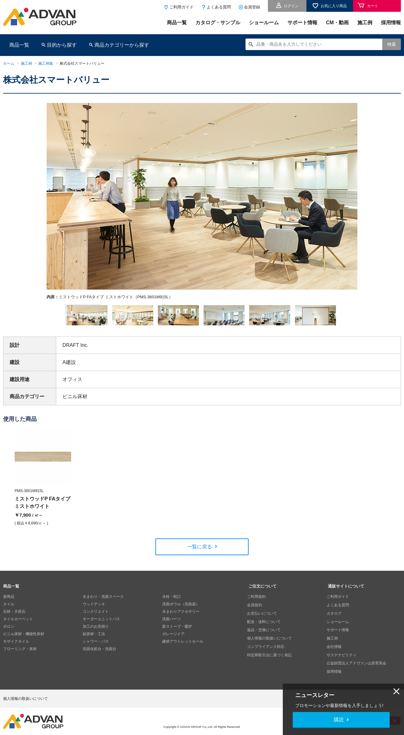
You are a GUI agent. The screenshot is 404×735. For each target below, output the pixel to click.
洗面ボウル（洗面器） (181, 609)
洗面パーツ (171, 624)
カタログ (335, 616)
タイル (8, 609)
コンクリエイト (96, 616)
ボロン (8, 631)
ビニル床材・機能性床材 (23, 639)
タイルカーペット (18, 624)
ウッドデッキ (94, 609)
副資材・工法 (94, 639)
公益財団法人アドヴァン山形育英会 (358, 661)
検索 (391, 44)
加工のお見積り (96, 631)
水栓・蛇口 (171, 601)
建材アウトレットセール (182, 646)
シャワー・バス (96, 646)
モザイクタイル (16, 646)
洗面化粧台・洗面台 (99, 654)
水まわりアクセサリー (181, 616)
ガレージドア (173, 639)
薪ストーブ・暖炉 (177, 631)
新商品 (8, 601)
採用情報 (391, 22)
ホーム (8, 63)
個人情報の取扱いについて (270, 639)
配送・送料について (265, 624)
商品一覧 (177, 22)
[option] (202, 201)
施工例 (364, 22)
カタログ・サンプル (217, 22)
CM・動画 (337, 22)
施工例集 (45, 63)
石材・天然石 (14, 616)
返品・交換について (265, 631)
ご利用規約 (257, 601)
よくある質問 (219, 7)
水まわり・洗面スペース (103, 601)
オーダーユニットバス (101, 624)
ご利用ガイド (181, 7)
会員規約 (255, 609)
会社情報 (335, 646)
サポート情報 (302, 22)
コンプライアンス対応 (267, 646)
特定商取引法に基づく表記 (270, 654)
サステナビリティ (343, 654)
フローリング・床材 (20, 654)
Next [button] (49, 300)
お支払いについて (263, 616)
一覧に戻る (199, 551)
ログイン (291, 6)
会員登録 (252, 7)
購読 (339, 719)
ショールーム (264, 22)
